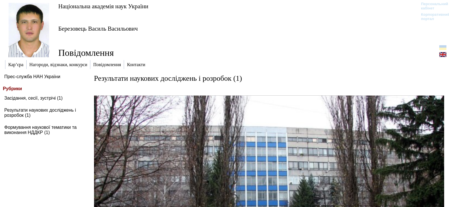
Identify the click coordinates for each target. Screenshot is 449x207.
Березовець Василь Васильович (98, 28)
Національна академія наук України (103, 6)
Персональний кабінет (431, 6)
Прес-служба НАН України (32, 76)
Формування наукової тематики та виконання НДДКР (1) (40, 130)
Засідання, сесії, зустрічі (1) (33, 98)
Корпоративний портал (431, 16)
